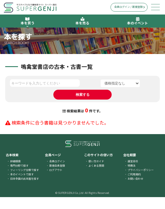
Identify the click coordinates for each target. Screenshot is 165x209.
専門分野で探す (19, 165)
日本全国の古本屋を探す (24, 179)
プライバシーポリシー (141, 170)
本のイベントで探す (22, 174)
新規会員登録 (57, 165)
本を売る (82, 21)
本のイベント (137, 21)
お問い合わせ (135, 179)
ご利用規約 (134, 174)
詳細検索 (15, 161)
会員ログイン (57, 161)
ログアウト (55, 170)
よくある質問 (96, 165)
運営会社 (133, 161)
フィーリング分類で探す (24, 170)
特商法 (131, 165)
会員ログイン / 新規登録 (129, 7)
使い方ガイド (96, 161)
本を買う (27, 22)
